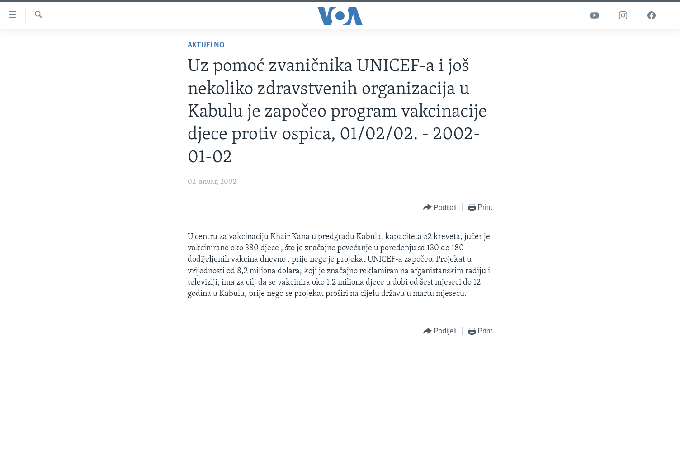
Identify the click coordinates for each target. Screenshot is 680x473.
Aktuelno (206, 45)
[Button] (440, 207)
